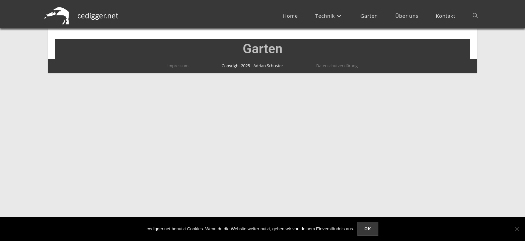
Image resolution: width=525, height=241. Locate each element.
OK (368, 229)
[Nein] (516, 229)
